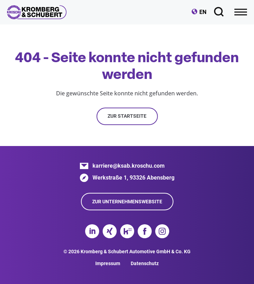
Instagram (162, 231)
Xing (110, 231)
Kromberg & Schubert (37, 12)
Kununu (127, 231)
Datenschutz (145, 263)
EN (202, 12)
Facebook (145, 231)
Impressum (107, 263)
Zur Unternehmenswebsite (127, 201)
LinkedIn (92, 231)
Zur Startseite (127, 116)
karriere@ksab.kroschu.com (128, 165)
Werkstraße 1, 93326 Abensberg (133, 177)
